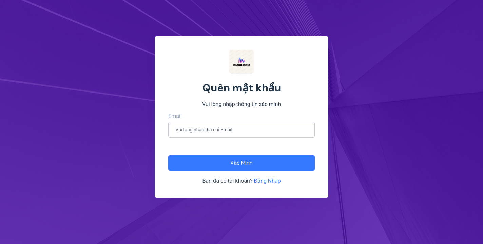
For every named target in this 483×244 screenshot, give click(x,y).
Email (175, 116)
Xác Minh (241, 162)
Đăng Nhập (267, 181)
